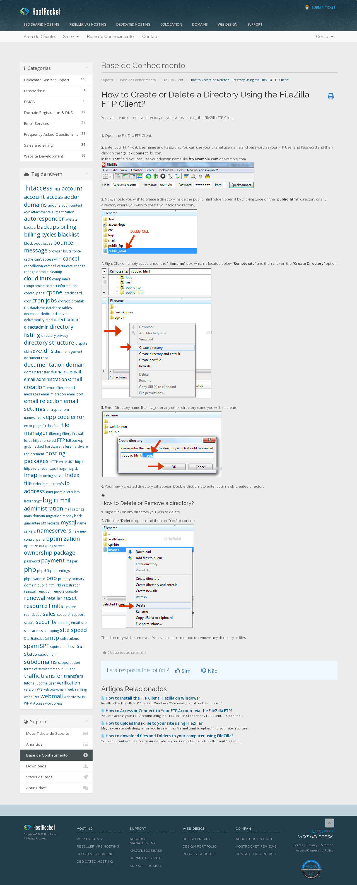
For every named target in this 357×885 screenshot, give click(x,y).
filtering (55, 433)
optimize (31, 545)
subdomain (47, 654)
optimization (63, 538)
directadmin (36, 327)
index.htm (41, 483)
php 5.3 (43, 570)
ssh (73, 646)
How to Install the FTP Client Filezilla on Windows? (150, 698)
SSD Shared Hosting (41, 24)
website (70, 697)
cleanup (56, 271)
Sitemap (327, 845)
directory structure (49, 342)
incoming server (51, 475)
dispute (81, 343)
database (37, 308)
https (52, 468)
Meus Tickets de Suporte (56, 733)
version (30, 689)
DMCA (38, 351)
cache (28, 259)
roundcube (33, 614)
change (79, 266)
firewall (78, 433)
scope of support (71, 614)
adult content (71, 205)
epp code (58, 417)
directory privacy (54, 335)
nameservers (54, 530)
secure (29, 622)
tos (72, 669)
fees (57, 425)
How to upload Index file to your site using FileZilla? (152, 723)
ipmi (49, 492)
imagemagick (67, 468)
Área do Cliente (39, 36)
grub (28, 446)
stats (30, 653)
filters (66, 433)
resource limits (43, 606)
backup (30, 227)
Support (254, 24)
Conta (324, 36)
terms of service (36, 669)
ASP (27, 212)
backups (48, 226)
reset (70, 598)
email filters (56, 387)
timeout (56, 669)
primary (64, 578)
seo (84, 622)
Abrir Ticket (56, 787)
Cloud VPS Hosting (95, 854)
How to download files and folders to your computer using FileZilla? (167, 735)
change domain (36, 271)
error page (32, 425)
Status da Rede (56, 777)
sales (49, 613)
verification (68, 683)
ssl (80, 646)
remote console (65, 591)
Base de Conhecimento (110, 36)
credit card (73, 293)
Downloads (56, 766)
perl (75, 561)
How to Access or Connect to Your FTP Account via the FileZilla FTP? (167, 710)
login (50, 499)
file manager (46, 429)
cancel (71, 258)
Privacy (312, 845)
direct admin (66, 319)
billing (68, 226)
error (78, 417)
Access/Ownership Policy (314, 850)
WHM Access (34, 703)
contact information (61, 285)
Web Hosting (89, 839)
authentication (63, 212)
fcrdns (47, 425)
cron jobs (44, 300)
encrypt (53, 409)
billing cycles (40, 234)
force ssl (49, 440)
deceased (32, 313)
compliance (61, 279)
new (76, 531)
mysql (68, 522)
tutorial (29, 683)
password (32, 561)
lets (76, 492)
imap (30, 475)
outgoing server (51, 545)
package (64, 552)
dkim (28, 351)
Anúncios (56, 744)
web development (55, 689)
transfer (52, 675)
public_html (46, 585)
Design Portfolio (199, 846)
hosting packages (45, 457)
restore (70, 606)
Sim (182, 670)
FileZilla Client (172, 80)
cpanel (55, 292)
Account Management (143, 841)
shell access (33, 630)
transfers (73, 676)
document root (36, 358)
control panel (34, 293)
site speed (73, 630)
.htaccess (38, 187)
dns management (68, 351)
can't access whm (48, 259)
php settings (60, 570)
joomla (59, 492)
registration (71, 585)
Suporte (107, 80)
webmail (51, 696)
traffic (32, 675)
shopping (51, 630)
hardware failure (58, 446)
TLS (66, 669)
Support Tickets (146, 866)
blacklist (68, 234)
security (46, 622)
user (52, 683)
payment (53, 560)
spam (31, 646)
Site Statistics (34, 638)
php (30, 569)
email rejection (43, 401)
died (49, 320)
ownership (38, 552)
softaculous (69, 638)
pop (51, 578)
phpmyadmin (34, 578)
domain (76, 364)
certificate (65, 266)
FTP (61, 440)
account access (43, 197)
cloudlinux (37, 278)
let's (69, 492)
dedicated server (54, 313)
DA (26, 308)
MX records (50, 523)
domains (60, 372)
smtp (52, 637)
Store (71, 36)
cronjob (64, 301)
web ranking (77, 689)
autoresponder (44, 218)
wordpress (53, 703)
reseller (54, 598)
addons (54, 205)
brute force (72, 251)
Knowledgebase (146, 851)
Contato (150, 36)
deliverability (34, 320)
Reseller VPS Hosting (87, 24)
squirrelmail (59, 646)
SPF (44, 646)
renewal (34, 598)
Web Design (227, 24)
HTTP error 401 (62, 461)
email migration (53, 394)
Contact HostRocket (256, 854)
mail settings (74, 509)
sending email (69, 622)
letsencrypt (33, 501)
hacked (38, 446)
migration (53, 516)
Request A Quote (199, 854)
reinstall (30, 591)
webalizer (31, 697)
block (28, 243)
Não (209, 670)
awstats (71, 219)
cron (27, 301)
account (72, 188)
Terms (298, 845)
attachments (40, 212)
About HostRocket (254, 839)
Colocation (171, 24)
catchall (50, 266)
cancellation (33, 266)
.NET (57, 189)
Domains (200, 24)
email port (75, 394)
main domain (34, 516)
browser (55, 251)
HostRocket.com (46, 828)
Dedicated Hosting (133, 24)
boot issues (43, 243)
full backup (74, 440)
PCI (68, 561)
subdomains (40, 661)
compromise (34, 285)
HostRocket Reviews (256, 846)
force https (32, 440)
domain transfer (37, 372)
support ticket (69, 662)
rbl (59, 585)
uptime (42, 683)
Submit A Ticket (145, 858)
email (75, 372)
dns (49, 350)
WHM (81, 697)
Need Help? (310, 835)
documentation (44, 364)
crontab (78, 301)
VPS (39, 689)
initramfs (57, 483)
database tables (59, 308)
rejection (45, 591)
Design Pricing (197, 839)
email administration (45, 379)
